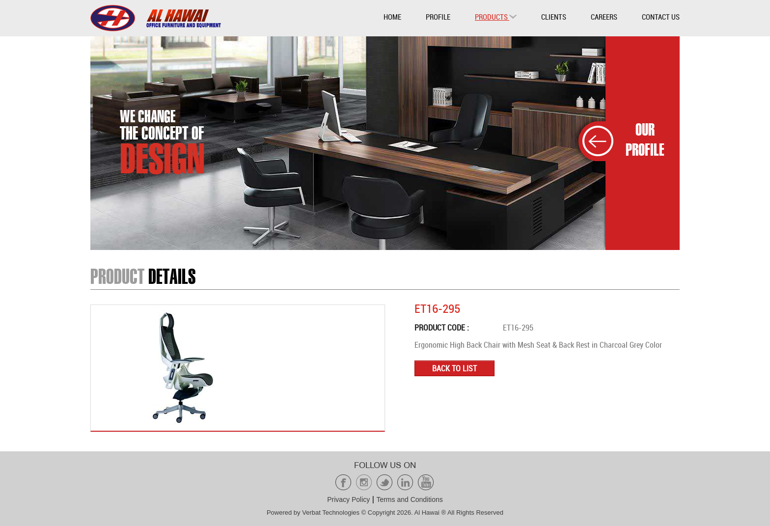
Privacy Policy (348, 499)
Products (496, 17)
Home (392, 17)
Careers (604, 17)
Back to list (454, 368)
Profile (438, 17)
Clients (553, 17)
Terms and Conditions (409, 499)
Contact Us (661, 17)
